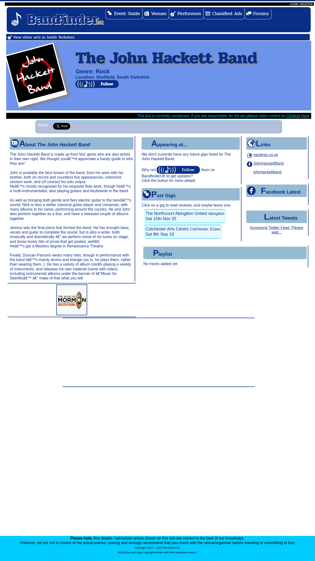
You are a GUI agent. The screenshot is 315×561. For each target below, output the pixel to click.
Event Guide (127, 13)
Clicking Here (297, 116)
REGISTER (306, 4)
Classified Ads (227, 13)
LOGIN (294, 4)
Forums (261, 13)
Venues (158, 13)
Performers (189, 13)
